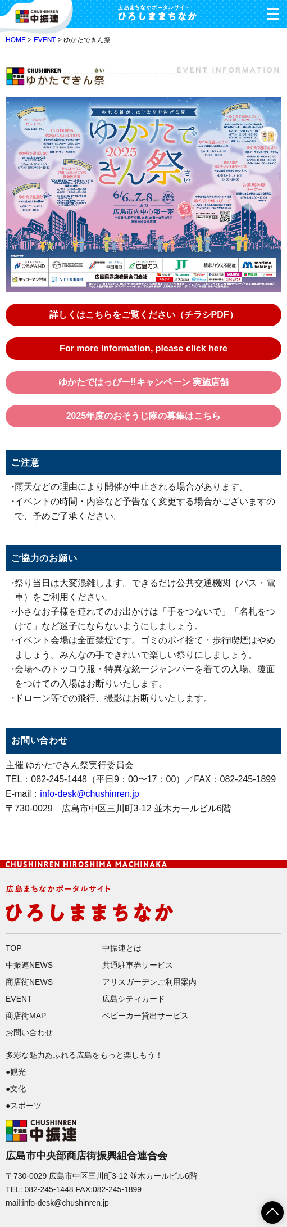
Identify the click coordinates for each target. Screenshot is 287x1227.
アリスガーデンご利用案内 (149, 981)
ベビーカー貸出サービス (145, 1015)
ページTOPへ (265, 1208)
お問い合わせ (29, 1032)
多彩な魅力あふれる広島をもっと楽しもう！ (84, 1054)
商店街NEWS (29, 981)
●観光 (16, 1071)
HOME (16, 40)
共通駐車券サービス (137, 964)
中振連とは (122, 948)
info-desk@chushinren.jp (89, 794)
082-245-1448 (48, 1189)
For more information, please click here (143, 348)
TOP (14, 948)
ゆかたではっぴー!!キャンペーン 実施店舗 (143, 382)
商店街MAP (26, 1015)
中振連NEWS (29, 964)
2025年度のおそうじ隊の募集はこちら (143, 416)
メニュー (269, 11)
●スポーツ (24, 1105)
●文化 (16, 1088)
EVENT (45, 40)
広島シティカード (133, 998)
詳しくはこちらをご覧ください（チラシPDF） (143, 314)
